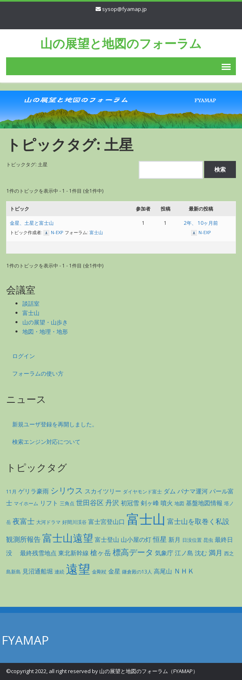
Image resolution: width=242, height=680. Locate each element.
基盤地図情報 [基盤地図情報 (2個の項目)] (204, 503)
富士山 (96, 232)
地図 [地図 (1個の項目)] (179, 503)
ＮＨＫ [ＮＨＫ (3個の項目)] (184, 571)
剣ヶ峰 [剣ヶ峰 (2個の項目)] (150, 503)
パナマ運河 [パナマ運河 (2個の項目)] (192, 491)
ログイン (23, 356)
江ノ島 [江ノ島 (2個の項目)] (184, 553)
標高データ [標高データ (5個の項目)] (133, 552)
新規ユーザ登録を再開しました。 (55, 424)
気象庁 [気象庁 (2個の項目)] (164, 553)
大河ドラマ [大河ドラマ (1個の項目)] (48, 522)
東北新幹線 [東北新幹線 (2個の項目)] (73, 553)
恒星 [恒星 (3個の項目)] (160, 539)
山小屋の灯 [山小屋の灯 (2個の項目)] (136, 539)
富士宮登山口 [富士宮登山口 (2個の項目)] (106, 521)
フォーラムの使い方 (37, 373)
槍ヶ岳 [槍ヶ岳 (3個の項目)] (100, 552)
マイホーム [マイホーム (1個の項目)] (26, 503)
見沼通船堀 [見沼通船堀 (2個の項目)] (37, 571)
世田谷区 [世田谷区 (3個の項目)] (90, 502)
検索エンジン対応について (46, 441)
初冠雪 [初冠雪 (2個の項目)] (130, 503)
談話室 (30, 303)
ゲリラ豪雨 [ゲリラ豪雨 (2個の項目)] (33, 491)
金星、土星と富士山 (32, 222)
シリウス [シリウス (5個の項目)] (66, 490)
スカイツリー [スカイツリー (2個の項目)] (103, 491)
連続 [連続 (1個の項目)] (59, 571)
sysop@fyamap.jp (124, 9)
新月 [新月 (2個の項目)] (174, 539)
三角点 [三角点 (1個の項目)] (67, 503)
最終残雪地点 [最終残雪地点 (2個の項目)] (38, 553)
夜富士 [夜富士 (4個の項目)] (24, 521)
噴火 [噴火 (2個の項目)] (167, 503)
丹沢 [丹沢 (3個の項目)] (112, 502)
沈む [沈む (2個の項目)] (201, 553)
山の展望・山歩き (45, 322)
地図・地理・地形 (45, 331)
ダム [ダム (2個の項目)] (170, 491)
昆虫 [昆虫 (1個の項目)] (208, 540)
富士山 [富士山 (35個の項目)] (146, 519)
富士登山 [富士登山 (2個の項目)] (107, 539)
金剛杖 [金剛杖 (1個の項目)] (99, 571)
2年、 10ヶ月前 (201, 222)
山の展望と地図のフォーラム (121, 43)
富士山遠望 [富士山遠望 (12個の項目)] (67, 538)
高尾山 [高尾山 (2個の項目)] (163, 571)
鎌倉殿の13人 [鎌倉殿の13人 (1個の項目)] (137, 571)
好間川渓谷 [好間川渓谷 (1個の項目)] (74, 522)
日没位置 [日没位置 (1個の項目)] (192, 540)
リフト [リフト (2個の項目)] (49, 503)
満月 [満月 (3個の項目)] (215, 552)
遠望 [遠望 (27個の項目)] (78, 569)
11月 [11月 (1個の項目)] (11, 491)
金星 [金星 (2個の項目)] (114, 571)
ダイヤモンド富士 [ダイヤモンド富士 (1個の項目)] (142, 491)
